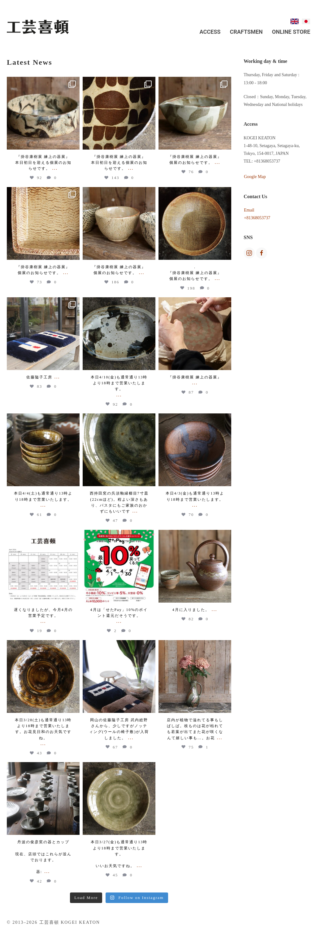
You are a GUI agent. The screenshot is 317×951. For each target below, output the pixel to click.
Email (249, 210)
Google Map (255, 176)
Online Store (291, 31)
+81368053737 (257, 218)
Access (210, 31)
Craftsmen (246, 31)
